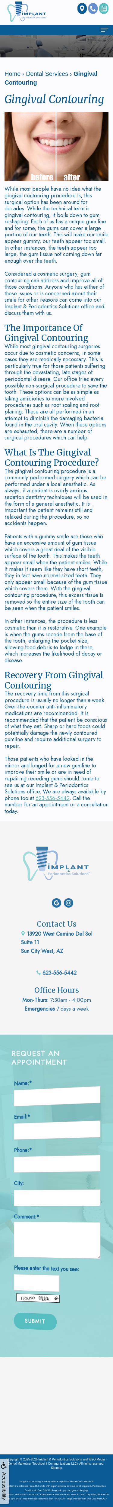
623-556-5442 (53, 798)
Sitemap (56, 1468)
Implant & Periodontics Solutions (60, 1459)
